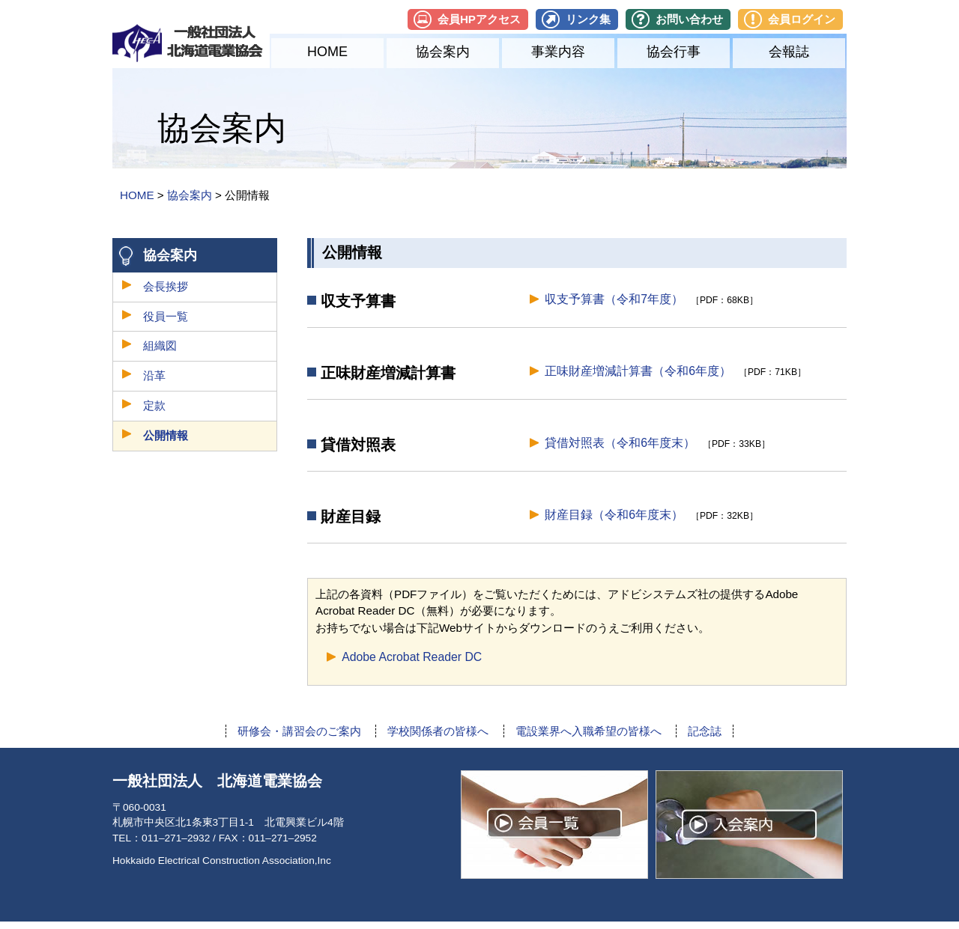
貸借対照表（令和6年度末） (620, 442)
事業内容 (558, 51)
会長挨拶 (165, 286)
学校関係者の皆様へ (437, 731)
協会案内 (443, 51)
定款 (154, 405)
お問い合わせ (689, 19)
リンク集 (588, 19)
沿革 (154, 375)
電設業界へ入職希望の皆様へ (588, 731)
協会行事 (674, 51)
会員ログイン (801, 19)
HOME (327, 51)
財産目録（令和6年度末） (614, 514)
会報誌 (789, 51)
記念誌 (704, 731)
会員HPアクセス (479, 19)
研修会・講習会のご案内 (299, 731)
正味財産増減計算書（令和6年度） (638, 371)
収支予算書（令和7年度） (614, 299)
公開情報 (165, 435)
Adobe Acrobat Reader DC (412, 657)
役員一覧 (165, 316)
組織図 (160, 345)
